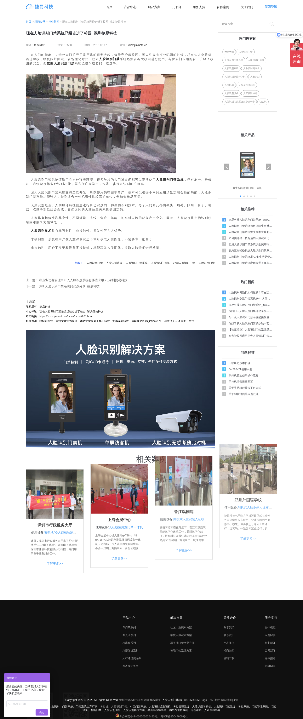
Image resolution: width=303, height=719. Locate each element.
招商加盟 (229, 682)
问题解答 (270, 666)
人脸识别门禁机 (160, 262)
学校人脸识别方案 (181, 666)
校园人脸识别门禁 (61, 63)
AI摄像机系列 (131, 682)
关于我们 (247, 7)
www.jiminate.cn (137, 45)
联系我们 (229, 666)
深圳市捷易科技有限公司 (134, 713)
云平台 (176, 7)
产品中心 (130, 7)
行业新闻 (53, 21)
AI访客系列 (129, 674)
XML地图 (214, 713)
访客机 (263, 101)
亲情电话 (229, 85)
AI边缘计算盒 (131, 697)
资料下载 (229, 690)
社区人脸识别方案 (181, 659)
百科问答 (270, 697)
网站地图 (226, 713)
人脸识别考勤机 (247, 85)
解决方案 (154, 7)
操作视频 (270, 659)
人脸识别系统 (114, 262)
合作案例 (223, 7)
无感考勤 (229, 51)
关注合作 (230, 649)
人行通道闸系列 (132, 690)
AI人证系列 (129, 666)
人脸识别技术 (41, 230)
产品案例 (229, 674)
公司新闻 (270, 682)
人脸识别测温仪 (251, 68)
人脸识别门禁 (109, 59)
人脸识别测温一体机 (235, 76)
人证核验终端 (250, 93)
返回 (31, 301)
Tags (204, 713)
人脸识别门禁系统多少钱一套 (240, 101)
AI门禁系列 (129, 659)
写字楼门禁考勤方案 (182, 674)
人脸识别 (255, 76)
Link (235, 713)
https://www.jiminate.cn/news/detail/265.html (65, 316)
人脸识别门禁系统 (170, 179)
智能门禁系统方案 (181, 682)
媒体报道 (270, 690)
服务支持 (199, 7)
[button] (268, 222)
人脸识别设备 (231, 93)
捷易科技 (39, 45)
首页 (109, 7)
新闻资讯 (271, 6)
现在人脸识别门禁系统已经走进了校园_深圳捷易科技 (71, 311)
